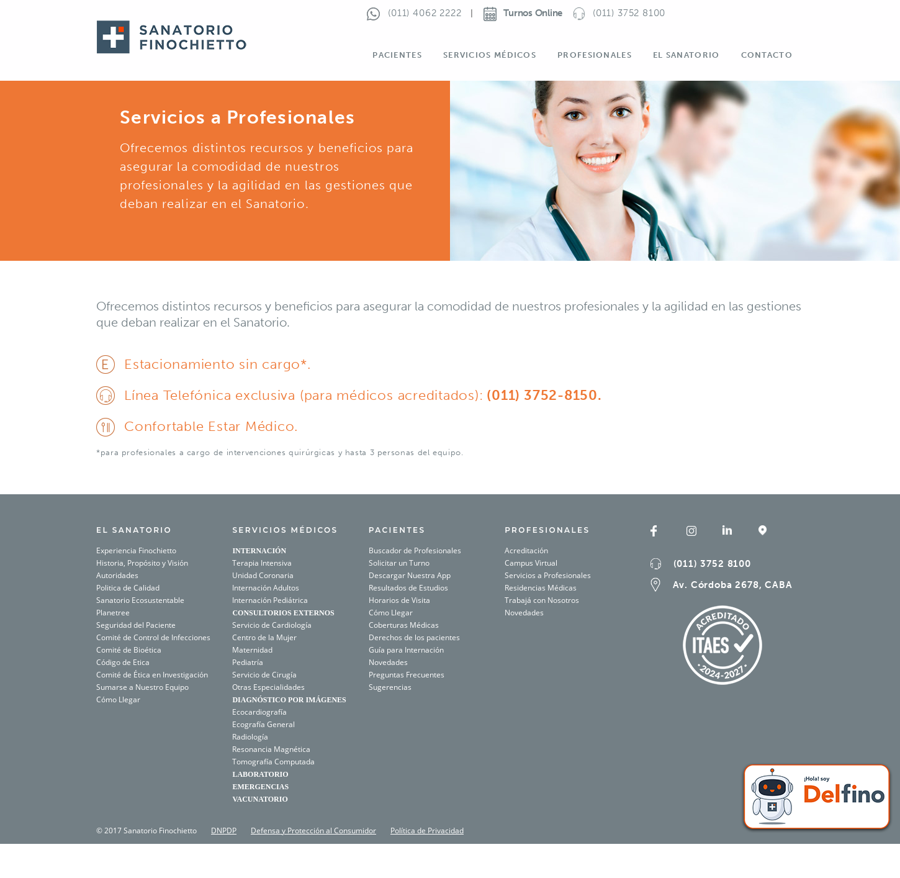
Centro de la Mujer (264, 637)
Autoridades (117, 575)
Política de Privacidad (427, 830)
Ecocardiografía (259, 712)
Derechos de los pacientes (414, 637)
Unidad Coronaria (263, 575)
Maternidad (252, 650)
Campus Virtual (531, 563)
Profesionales (547, 530)
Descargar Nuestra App (410, 575)
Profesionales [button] (594, 55)
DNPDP (223, 830)
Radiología (250, 736)
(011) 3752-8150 (541, 395)
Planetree (113, 612)
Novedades (388, 662)
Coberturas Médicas (404, 625)
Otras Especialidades (268, 687)
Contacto (767, 55)
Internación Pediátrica (270, 600)
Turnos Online (523, 13)
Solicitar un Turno (399, 563)
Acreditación (526, 550)
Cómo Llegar (118, 699)
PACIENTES (397, 530)
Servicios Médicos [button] (489, 55)
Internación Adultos (265, 587)
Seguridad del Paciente (136, 625)
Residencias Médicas (541, 587)
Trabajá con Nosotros (542, 600)
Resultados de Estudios (408, 587)
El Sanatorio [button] (686, 55)
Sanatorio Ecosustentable (140, 600)
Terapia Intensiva (262, 563)
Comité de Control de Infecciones (153, 637)
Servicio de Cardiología (272, 625)
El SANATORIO (134, 530)
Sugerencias (390, 687)
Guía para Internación (406, 650)
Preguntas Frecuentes (406, 674)
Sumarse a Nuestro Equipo (142, 687)
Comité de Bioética (128, 650)
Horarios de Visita (399, 600)
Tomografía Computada (273, 761)
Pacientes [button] (397, 55)
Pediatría (247, 662)
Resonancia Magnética (271, 749)
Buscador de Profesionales (415, 550)
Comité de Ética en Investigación (152, 674)
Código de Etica (123, 662)
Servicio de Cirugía (264, 674)
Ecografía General (263, 724)
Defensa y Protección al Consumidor (313, 830)
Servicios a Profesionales (548, 575)
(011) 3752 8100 (712, 564)
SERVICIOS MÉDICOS (285, 530)
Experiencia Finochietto (136, 550)
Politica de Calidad (128, 587)
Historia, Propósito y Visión (142, 563)
